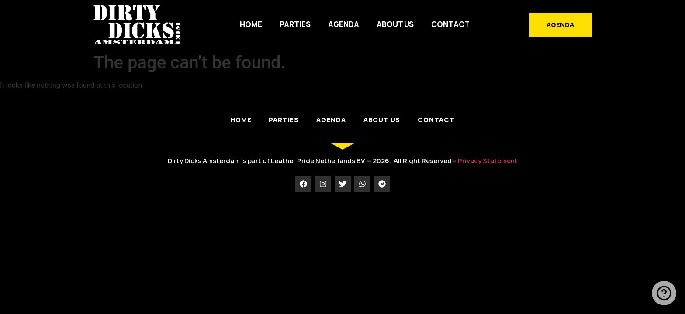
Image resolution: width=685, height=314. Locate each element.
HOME (251, 24)
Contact (450, 24)
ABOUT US (395, 24)
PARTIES (295, 24)
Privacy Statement (488, 160)
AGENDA (343, 24)
